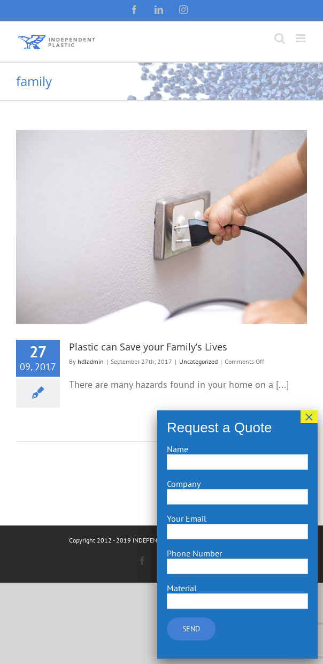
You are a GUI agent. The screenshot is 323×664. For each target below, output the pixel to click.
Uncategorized (198, 361)
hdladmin (91, 361)
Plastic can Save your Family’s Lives (148, 346)
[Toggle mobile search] (279, 38)
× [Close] (309, 416)
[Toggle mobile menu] (301, 38)
